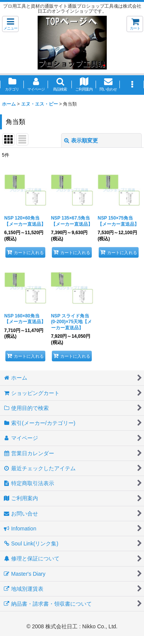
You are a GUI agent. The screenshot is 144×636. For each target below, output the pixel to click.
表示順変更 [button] (81, 140)
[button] (10, 24)
